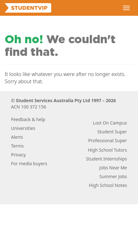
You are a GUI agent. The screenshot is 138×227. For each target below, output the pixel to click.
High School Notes (108, 185)
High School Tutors (107, 150)
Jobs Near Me (113, 168)
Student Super (112, 132)
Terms (17, 146)
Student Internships (106, 159)
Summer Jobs (113, 176)
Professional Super (107, 140)
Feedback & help (28, 119)
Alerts (17, 137)
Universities (23, 128)
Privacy (18, 155)
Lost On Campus (110, 123)
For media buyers (29, 163)
